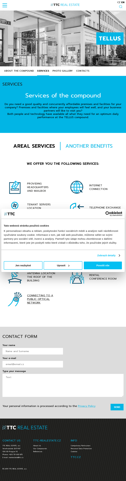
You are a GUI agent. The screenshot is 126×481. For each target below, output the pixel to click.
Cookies (74, 451)
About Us (37, 445)
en (122, 2)
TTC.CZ (76, 457)
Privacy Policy (86, 406)
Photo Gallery (62, 71)
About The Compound (19, 71)
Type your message (14, 371)
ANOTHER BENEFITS (89, 146)
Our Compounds (40, 448)
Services (43, 71)
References (37, 451)
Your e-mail (9, 358)
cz (118, 2)
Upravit (63, 265)
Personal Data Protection (81, 448)
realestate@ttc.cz (16, 457)
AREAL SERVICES (34, 146)
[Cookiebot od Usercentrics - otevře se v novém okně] (108, 213)
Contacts (82, 71)
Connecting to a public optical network (40, 299)
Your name (8, 345)
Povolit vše (102, 265)
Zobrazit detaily (106, 255)
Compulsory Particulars (80, 445)
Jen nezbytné (23, 265)
